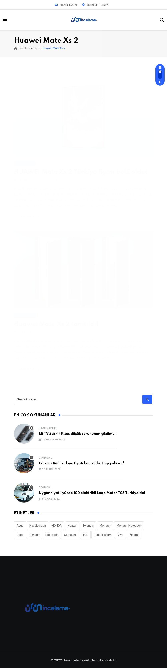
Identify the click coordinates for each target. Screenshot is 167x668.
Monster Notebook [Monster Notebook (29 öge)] (129, 525)
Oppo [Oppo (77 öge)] (20, 535)
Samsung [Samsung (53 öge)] (70, 535)
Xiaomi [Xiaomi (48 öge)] (133, 535)
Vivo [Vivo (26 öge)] (120, 535)
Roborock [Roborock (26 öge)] (51, 535)
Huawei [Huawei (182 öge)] (72, 525)
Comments (53, 175)
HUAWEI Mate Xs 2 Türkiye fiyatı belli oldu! (80, 167)
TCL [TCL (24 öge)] (85, 535)
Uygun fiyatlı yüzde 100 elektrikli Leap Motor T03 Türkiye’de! (92, 493)
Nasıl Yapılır (48, 428)
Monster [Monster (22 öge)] (105, 525)
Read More (30, 212)
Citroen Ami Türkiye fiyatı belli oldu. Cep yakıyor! (81, 463)
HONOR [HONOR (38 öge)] (57, 525)
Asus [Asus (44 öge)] (20, 525)
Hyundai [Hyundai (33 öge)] (88, 525)
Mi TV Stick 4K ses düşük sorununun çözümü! (77, 434)
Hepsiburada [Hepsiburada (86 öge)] (37, 525)
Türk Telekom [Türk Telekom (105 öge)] (103, 535)
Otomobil (45, 457)
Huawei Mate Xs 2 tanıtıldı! (56, 323)
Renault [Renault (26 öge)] (34, 535)
